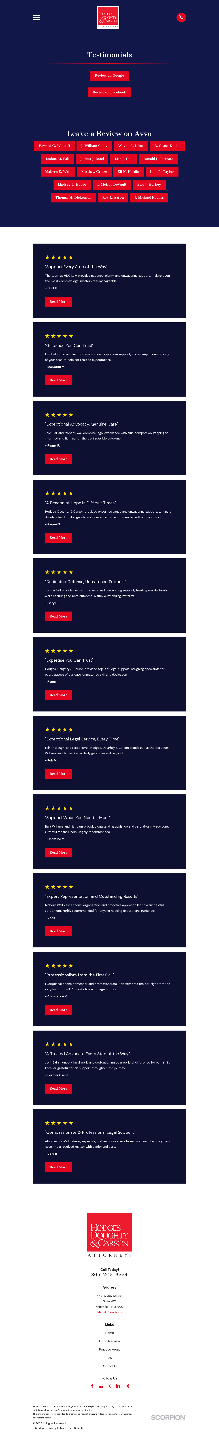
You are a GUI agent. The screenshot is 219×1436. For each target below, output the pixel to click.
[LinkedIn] (118, 1386)
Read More (58, 302)
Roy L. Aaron (113, 198)
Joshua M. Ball (57, 159)
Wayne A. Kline (131, 146)
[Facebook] (92, 1386)
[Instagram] (127, 1386)
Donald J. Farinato (158, 159)
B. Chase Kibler (167, 146)
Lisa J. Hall (124, 159)
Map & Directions (109, 1312)
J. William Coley (94, 146)
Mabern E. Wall (57, 172)
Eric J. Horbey (149, 185)
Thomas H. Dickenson (73, 198)
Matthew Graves (94, 172)
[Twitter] (109, 1386)
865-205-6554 (109, 1275)
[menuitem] (38, 1428)
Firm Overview (109, 1341)
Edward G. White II (54, 146)
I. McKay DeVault (111, 185)
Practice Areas (109, 1349)
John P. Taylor (162, 172)
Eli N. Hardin (128, 172)
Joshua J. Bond (92, 159)
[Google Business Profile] (101, 1386)
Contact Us (110, 1366)
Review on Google (109, 76)
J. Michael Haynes (149, 198)
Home (109, 1333)
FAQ (109, 1358)
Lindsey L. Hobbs (72, 185)
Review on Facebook (109, 92)
